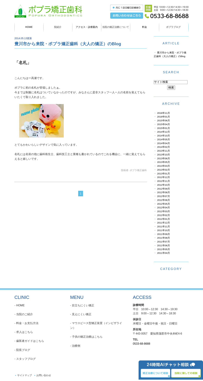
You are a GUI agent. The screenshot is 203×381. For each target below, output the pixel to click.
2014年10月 (163, 135)
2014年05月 (163, 139)
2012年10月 (163, 185)
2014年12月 (163, 132)
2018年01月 (163, 116)
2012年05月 (163, 204)
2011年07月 (163, 241)
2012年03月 (163, 211)
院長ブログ (23, 349)
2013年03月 (163, 166)
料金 (144, 27)
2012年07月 (163, 196)
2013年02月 (163, 169)
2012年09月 (163, 188)
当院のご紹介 (24, 314)
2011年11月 (163, 226)
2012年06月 (163, 200)
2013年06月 (163, 158)
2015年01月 (163, 128)
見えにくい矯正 (81, 314)
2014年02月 (163, 147)
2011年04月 (163, 253)
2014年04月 (163, 143)
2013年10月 (163, 154)
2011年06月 (163, 245)
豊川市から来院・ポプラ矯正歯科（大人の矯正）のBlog (67, 43)
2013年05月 (163, 162)
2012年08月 (163, 192)
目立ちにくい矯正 (83, 305)
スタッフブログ (26, 358)
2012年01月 (163, 219)
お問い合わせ (43, 375)
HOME (29, 27)
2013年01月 (163, 173)
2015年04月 (163, 124)
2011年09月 (163, 234)
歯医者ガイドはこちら (30, 340)
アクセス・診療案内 (87, 27)
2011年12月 (163, 222)
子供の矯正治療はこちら (87, 336)
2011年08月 (163, 238)
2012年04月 (163, 207)
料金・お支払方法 (27, 323)
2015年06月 (163, 120)
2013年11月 (163, 151)
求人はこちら (24, 332)
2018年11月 (163, 113)
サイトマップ (24, 375)
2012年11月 (163, 181)
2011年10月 (163, 230)
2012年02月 (163, 215)
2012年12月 (163, 177)
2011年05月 (163, 249)
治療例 (76, 345)
